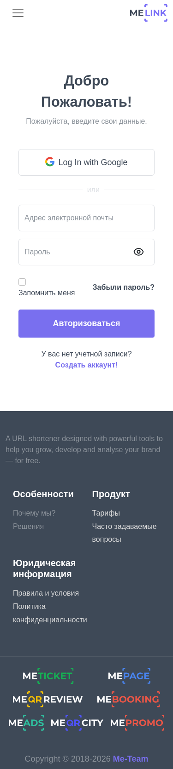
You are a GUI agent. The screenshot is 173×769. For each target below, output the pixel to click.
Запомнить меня (46, 293)
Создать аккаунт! (86, 365)
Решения (28, 526)
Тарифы (106, 513)
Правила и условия (46, 593)
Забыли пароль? (124, 287)
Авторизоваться (86, 323)
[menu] (18, 13)
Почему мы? (34, 513)
